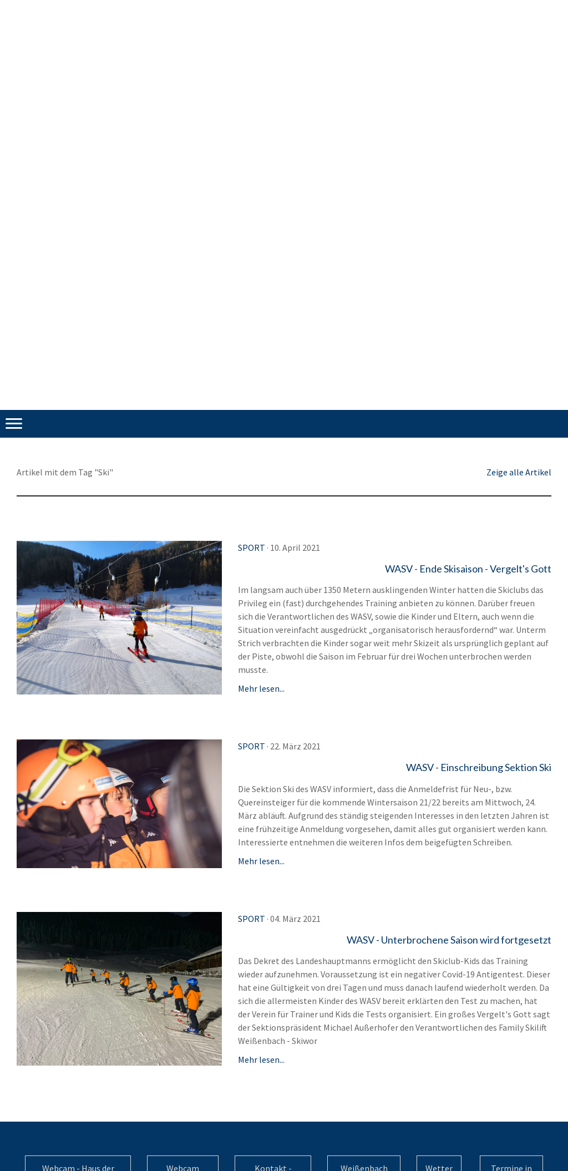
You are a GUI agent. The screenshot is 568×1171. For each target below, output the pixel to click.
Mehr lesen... (261, 688)
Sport (251, 547)
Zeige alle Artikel (518, 472)
